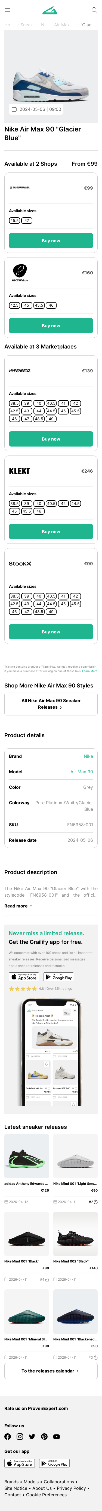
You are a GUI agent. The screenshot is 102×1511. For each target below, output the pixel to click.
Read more (19, 906)
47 (26, 220)
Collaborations (59, 1481)
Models (31, 1481)
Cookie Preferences (46, 1494)
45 (26, 305)
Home (10, 24)
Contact (12, 1494)
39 (26, 403)
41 (63, 403)
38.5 (14, 403)
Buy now (51, 240)
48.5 (39, 419)
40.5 (51, 403)
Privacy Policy (71, 1488)
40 (38, 403)
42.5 (14, 305)
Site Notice (15, 1488)
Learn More (89, 671)
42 (75, 403)
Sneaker (28, 24)
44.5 (51, 411)
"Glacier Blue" (89, 24)
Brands (11, 1481)
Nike (45, 24)
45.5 (14, 220)
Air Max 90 (65, 24)
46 (51, 305)
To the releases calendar (51, 1371)
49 (51, 419)
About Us (42, 1488)
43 (26, 411)
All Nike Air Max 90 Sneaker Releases (51, 704)
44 (38, 411)
